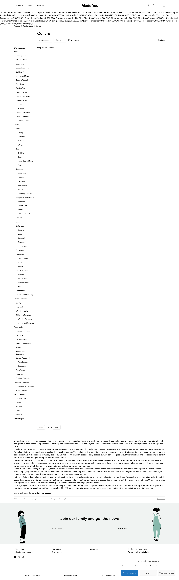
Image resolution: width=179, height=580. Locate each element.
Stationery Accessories (25, 386)
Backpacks (22, 366)
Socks (20, 262)
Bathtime (19, 335)
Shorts (20, 189)
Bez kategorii (19, 419)
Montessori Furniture (26, 323)
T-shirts (21, 153)
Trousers (19, 169)
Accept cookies (129, 573)
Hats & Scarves (22, 270)
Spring (20, 133)
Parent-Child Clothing (24, 295)
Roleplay (21, 108)
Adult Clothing (21, 390)
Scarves (21, 274)
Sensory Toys (21, 56)
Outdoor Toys (21, 92)
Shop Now (56, 549)
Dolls (20, 104)
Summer (21, 137)
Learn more (161, 499)
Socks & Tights (22, 258)
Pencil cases (22, 362)
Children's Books (22, 116)
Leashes (19, 410)
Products (19, 5)
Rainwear (21, 242)
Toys (16, 52)
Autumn (21, 141)
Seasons (19, 129)
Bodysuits (19, 250)
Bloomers (21, 177)
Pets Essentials (28, 26)
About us (40, 5)
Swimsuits (20, 254)
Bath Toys (20, 84)
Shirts (20, 165)
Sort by (60, 40)
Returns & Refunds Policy (139, 552)
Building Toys (21, 72)
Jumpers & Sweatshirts (25, 197)
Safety (18, 303)
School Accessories (23, 358)
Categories (44, 40)
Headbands (20, 291)
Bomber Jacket (24, 214)
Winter (20, 145)
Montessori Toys (22, 76)
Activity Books (23, 120)
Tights (20, 266)
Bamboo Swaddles (23, 378)
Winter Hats (22, 278)
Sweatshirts (22, 205)
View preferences (166, 573)
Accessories (18, 327)
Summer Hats (23, 282)
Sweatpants (22, 185)
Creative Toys (21, 100)
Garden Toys (21, 88)
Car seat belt (21, 398)
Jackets (21, 230)
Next (57, 427)
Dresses (19, 218)
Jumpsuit (21, 238)
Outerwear (20, 226)
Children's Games (23, 96)
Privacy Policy (70, 575)
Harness (19, 406)
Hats (19, 286)
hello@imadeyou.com (23, 552)
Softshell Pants (23, 246)
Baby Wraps (20, 370)
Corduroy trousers (25, 193)
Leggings (21, 181)
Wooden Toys (21, 60)
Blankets (19, 374)
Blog (30, 5)
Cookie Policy (108, 575)
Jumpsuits (22, 173)
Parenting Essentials (21, 382)
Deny (148, 573)
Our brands (57, 552)
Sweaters (21, 201)
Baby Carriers (21, 339)
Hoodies (21, 210)
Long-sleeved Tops (25, 161)
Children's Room (20, 299)
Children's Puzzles (23, 112)
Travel (18, 347)
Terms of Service (32, 575)
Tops (18, 149)
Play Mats (19, 307)
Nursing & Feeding (23, 343)
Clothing (17, 124)
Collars (18, 402)
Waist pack (20, 414)
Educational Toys (22, 68)
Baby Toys (20, 64)
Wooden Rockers (22, 311)
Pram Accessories (23, 331)
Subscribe (122, 528)
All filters (73, 40)
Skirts (18, 222)
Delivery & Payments (137, 549)
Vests (20, 234)
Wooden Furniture (25, 319)
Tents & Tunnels (22, 80)
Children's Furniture (23, 315)
